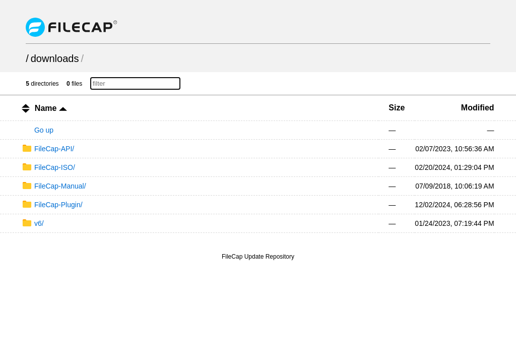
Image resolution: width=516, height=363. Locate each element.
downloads (55, 58)
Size (397, 107)
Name (51, 108)
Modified (477, 107)
